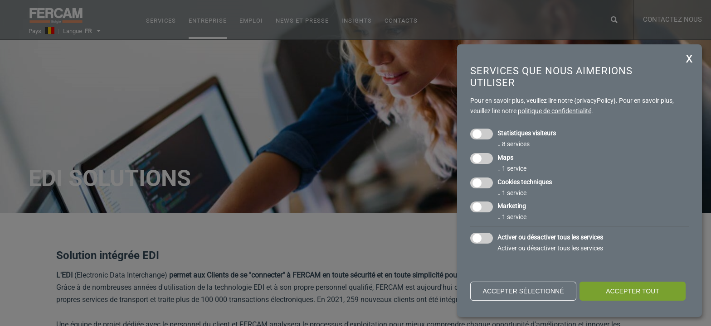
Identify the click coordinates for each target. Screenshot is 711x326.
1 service (511, 168)
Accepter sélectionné (523, 291)
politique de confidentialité (554, 111)
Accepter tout (632, 291)
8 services (513, 144)
